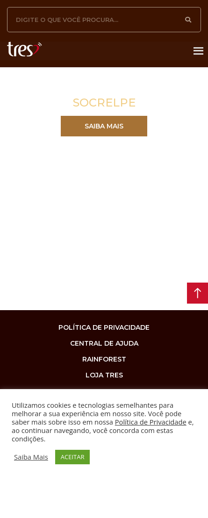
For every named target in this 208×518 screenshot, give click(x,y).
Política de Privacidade (150, 421)
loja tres (104, 375)
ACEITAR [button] (73, 457)
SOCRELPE (104, 102)
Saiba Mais (31, 457)
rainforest (104, 359)
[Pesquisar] (188, 19)
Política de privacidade (104, 327)
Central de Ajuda (104, 343)
